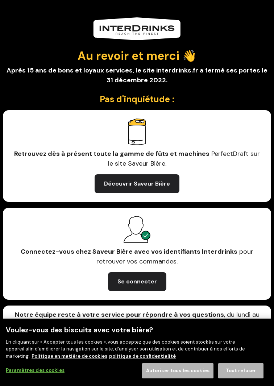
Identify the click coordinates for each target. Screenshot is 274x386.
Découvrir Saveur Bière (137, 183)
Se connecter (137, 281)
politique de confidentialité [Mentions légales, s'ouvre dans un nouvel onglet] (142, 356)
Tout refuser (241, 371)
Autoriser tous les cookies (177, 371)
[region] (137, 352)
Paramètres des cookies (35, 370)
